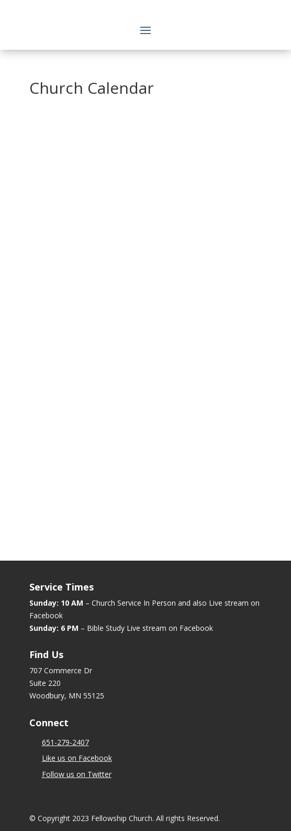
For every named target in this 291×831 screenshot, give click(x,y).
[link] (65, 742)
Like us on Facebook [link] (77, 758)
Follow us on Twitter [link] (76, 774)
